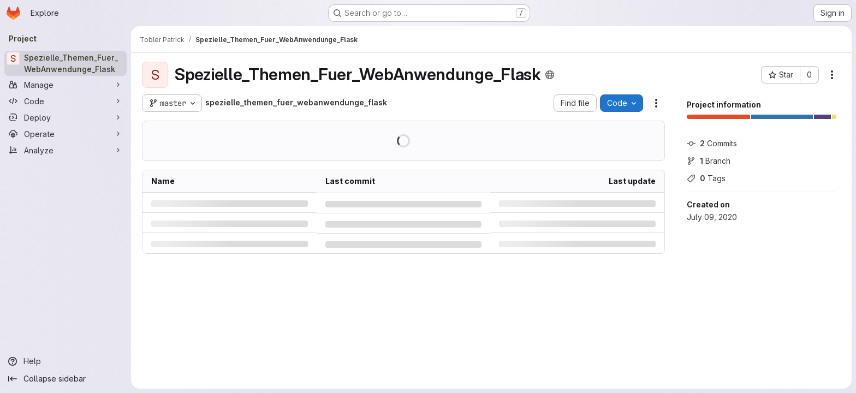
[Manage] (65, 84)
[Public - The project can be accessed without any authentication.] (549, 74)
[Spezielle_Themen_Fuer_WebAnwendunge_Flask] (65, 63)
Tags (706, 178)
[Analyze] (65, 150)
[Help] (65, 361)
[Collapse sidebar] (65, 378)
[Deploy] (65, 117)
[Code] (65, 101)
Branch (708, 160)
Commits (712, 143)
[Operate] (65, 133)
